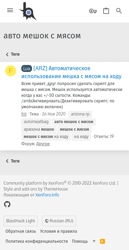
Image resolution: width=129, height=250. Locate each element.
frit (23, 114)
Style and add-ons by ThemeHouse (35, 189)
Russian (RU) (59, 220)
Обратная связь (21, 231)
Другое (43, 143)
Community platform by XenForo (59, 183)
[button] (10, 10)
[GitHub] (7, 204)
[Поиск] (119, 11)
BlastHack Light (20, 220)
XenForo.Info (47, 194)
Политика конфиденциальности (37, 241)
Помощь (80, 241)
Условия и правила (58, 231)
